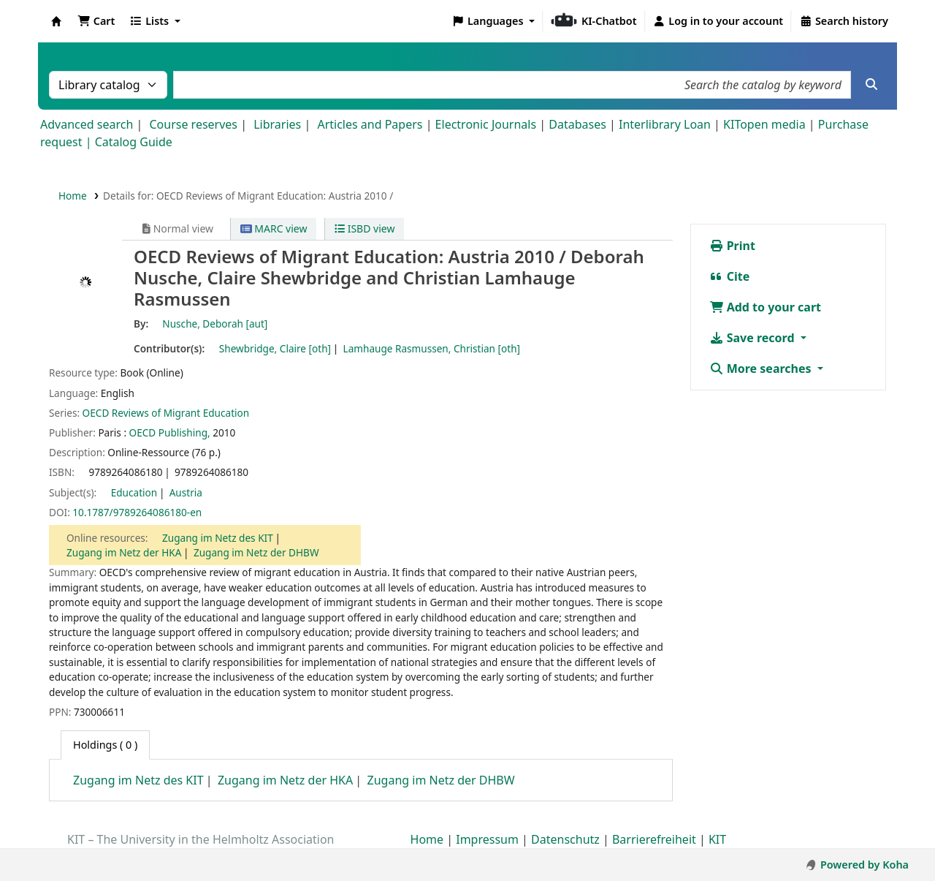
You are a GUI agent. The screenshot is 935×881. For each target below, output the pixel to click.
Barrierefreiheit (654, 839)
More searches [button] (761, 368)
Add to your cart (765, 307)
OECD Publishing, (169, 432)
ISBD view (364, 228)
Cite (729, 276)
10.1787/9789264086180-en (137, 512)
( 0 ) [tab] (105, 745)
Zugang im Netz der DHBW (256, 552)
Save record (753, 338)
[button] (96, 21)
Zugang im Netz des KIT (217, 538)
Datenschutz (565, 839)
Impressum (487, 839)
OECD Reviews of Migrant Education (166, 413)
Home (72, 196)
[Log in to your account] (718, 21)
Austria (185, 492)
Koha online (56, 21)
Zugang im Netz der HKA (123, 552)
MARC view (274, 228)
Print (732, 246)
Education (134, 492)
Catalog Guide (133, 142)
